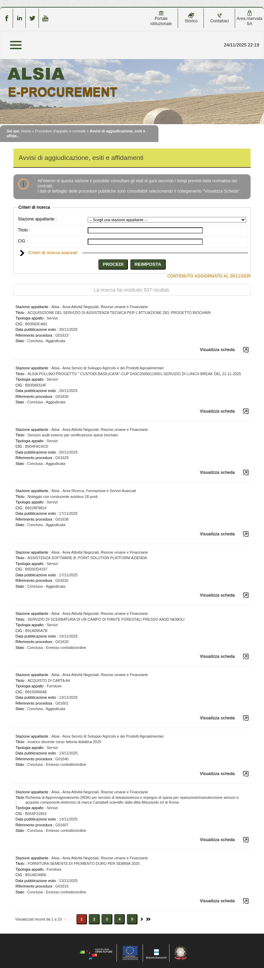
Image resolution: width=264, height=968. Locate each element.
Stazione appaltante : (37, 219)
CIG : (23, 241)
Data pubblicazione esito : (36, 329)
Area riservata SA (250, 18)
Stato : (20, 341)
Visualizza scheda (217, 349)
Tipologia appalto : (30, 318)
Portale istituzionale (161, 18)
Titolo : (24, 230)
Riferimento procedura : (34, 335)
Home (26, 131)
